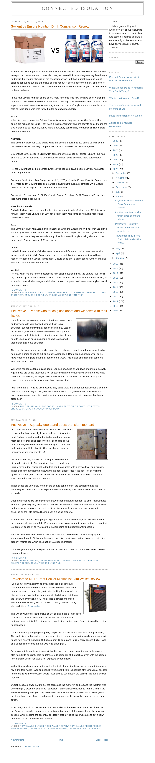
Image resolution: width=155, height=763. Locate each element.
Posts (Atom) (32, 746)
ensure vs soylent (36, 295)
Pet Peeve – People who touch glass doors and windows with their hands (59, 313)
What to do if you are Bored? (124, 98)
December (121, 173)
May (118, 248)
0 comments (19, 290)
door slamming (29, 561)
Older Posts (102, 739)
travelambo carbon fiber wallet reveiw (44, 726)
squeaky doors (20, 563)
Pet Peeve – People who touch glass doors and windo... (128, 215)
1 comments (19, 404)
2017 (116, 273)
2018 (116, 268)
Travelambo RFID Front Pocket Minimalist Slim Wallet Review (55, 579)
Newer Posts (17, 739)
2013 (116, 292)
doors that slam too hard (55, 561)
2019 (116, 263)
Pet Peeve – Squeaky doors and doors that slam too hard (52, 425)
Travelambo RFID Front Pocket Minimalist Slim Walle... (128, 239)
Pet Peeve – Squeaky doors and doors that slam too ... (127, 227)
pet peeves (93, 406)
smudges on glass (22, 409)
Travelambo (34, 606)
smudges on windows (47, 409)
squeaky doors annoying (46, 563)
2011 (116, 301)
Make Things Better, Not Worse (125, 115)
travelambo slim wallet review (48, 729)
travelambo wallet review (84, 729)
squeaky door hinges (86, 561)
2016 (116, 277)
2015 (116, 282)
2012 (116, 296)
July (118, 192)
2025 (116, 145)
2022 (116, 159)
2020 (116, 169)
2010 (116, 306)
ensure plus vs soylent (71, 292)
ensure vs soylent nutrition (66, 295)
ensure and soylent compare (37, 292)
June (118, 196)
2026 (116, 141)
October (120, 182)
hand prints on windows (70, 406)
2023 (116, 155)
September (122, 187)
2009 (116, 310)
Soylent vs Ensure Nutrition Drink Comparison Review (50, 26)
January (120, 258)
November (121, 177)
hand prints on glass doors (37, 406)
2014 (116, 287)
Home (60, 739)
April (118, 253)
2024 (116, 150)
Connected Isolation (78, 8)
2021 (116, 164)
